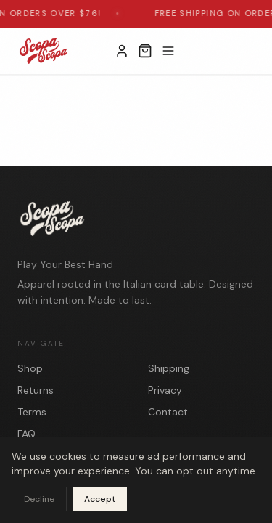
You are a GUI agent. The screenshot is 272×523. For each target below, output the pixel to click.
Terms (31, 411)
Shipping (168, 368)
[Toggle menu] (168, 51)
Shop (30, 368)
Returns (35, 390)
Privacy (165, 390)
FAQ (26, 433)
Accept (99, 499)
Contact (168, 411)
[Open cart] (145, 51)
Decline (39, 499)
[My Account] (122, 51)
